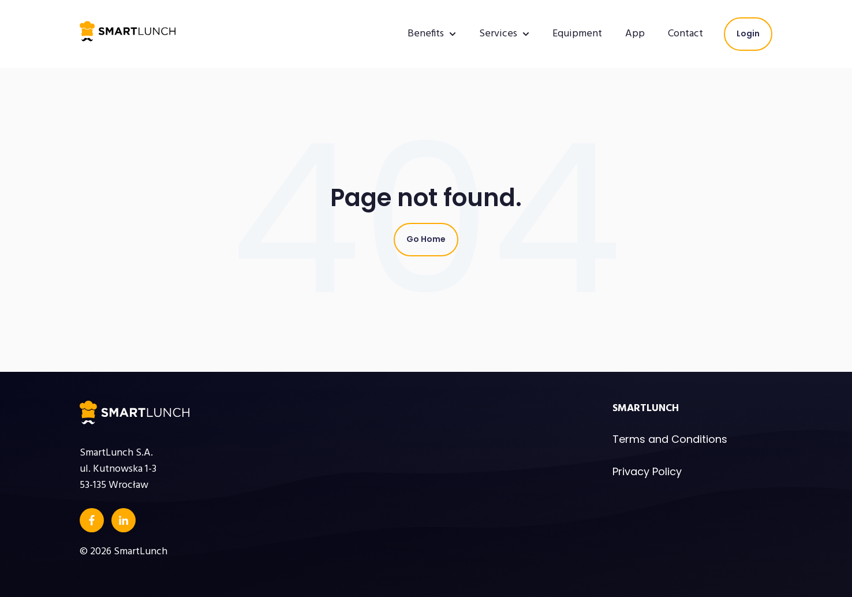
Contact (685, 34)
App (635, 34)
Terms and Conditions (669, 439)
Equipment (577, 34)
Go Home (426, 239)
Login (748, 33)
